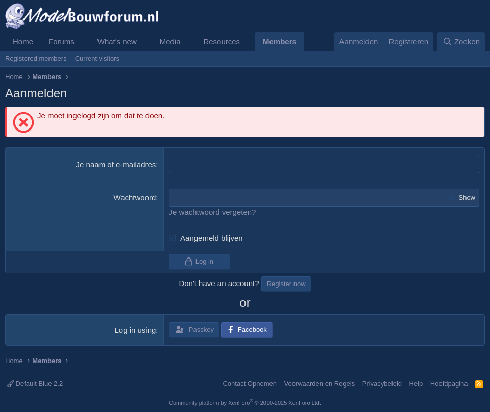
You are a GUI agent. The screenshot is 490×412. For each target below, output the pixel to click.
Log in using (135, 330)
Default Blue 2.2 (35, 384)
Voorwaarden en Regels (319, 384)
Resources (221, 41)
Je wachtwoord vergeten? (212, 212)
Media (170, 41)
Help (416, 384)
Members (280, 41)
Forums (61, 41)
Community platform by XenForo (245, 403)
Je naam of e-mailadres (116, 164)
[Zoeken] (461, 41)
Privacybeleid (382, 384)
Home (23, 41)
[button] (83, 41)
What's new (117, 41)
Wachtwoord (135, 197)
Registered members (36, 58)
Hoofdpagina (449, 384)
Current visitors (97, 58)
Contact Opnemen (250, 384)
